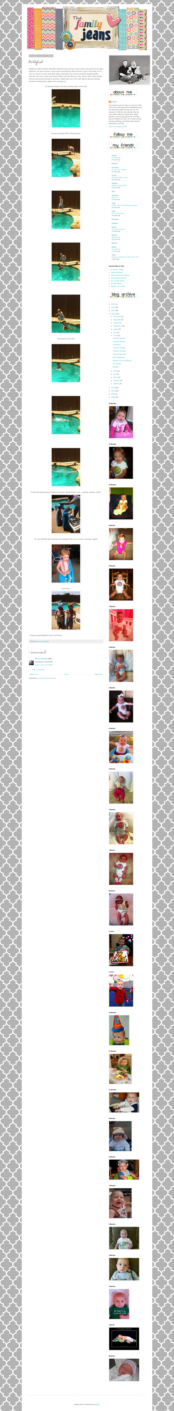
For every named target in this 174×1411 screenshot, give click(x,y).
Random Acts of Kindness (122, 361)
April (115, 374)
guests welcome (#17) (119, 185)
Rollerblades (116, 237)
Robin (114, 247)
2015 (113, 304)
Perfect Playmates (119, 354)
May (115, 371)
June (115, 335)
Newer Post (33, 674)
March (115, 377)
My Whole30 (116, 157)
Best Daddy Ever (119, 357)
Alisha (114, 156)
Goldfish (116, 367)
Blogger (97, 1404)
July (115, 332)
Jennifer (115, 195)
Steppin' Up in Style (118, 286)
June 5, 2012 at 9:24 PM (43, 665)
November (117, 320)
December (117, 316)
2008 (113, 397)
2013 (113, 310)
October (116, 323)
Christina (115, 168)
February (116, 380)
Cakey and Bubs (117, 272)
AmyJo (114, 102)
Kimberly (115, 219)
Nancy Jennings (41, 659)
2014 (113, 307)
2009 (113, 394)
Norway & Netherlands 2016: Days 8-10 (125, 257)
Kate (113, 211)
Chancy (114, 164)
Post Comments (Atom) (47, 678)
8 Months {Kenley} (119, 351)
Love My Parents (119, 341)
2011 (113, 388)
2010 (113, 391)
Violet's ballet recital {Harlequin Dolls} (124, 205)
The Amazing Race (118, 229)
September (117, 326)
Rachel (114, 235)
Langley (115, 223)
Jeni (113, 191)
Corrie (114, 175)
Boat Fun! (115, 197)
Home (66, 674)
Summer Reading (119, 348)
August (116, 329)
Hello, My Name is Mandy (120, 275)
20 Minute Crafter (117, 270)
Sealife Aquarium (119, 338)
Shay (114, 255)
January (116, 384)
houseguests (116, 249)
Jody (113, 203)
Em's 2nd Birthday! (118, 213)
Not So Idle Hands (117, 281)
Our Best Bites (116, 284)
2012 (113, 314)
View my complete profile (118, 127)
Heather (115, 183)
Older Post (98, 674)
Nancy (114, 227)
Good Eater (117, 364)
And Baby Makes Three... (120, 177)
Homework (117, 345)
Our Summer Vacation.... (120, 169)
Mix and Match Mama (118, 278)
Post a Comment (38, 670)
